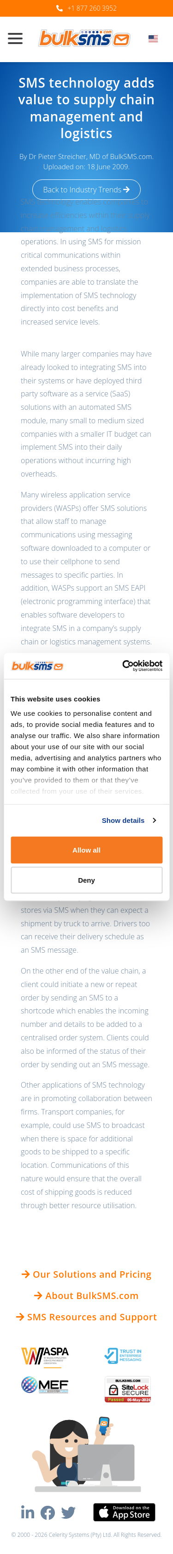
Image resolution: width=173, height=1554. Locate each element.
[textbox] (156, 39)
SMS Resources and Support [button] (86, 1317)
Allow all (86, 849)
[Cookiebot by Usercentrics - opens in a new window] (123, 666)
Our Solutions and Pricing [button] (87, 1274)
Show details (123, 820)
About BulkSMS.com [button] (86, 1295)
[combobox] (156, 41)
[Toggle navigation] (19, 39)
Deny (86, 880)
